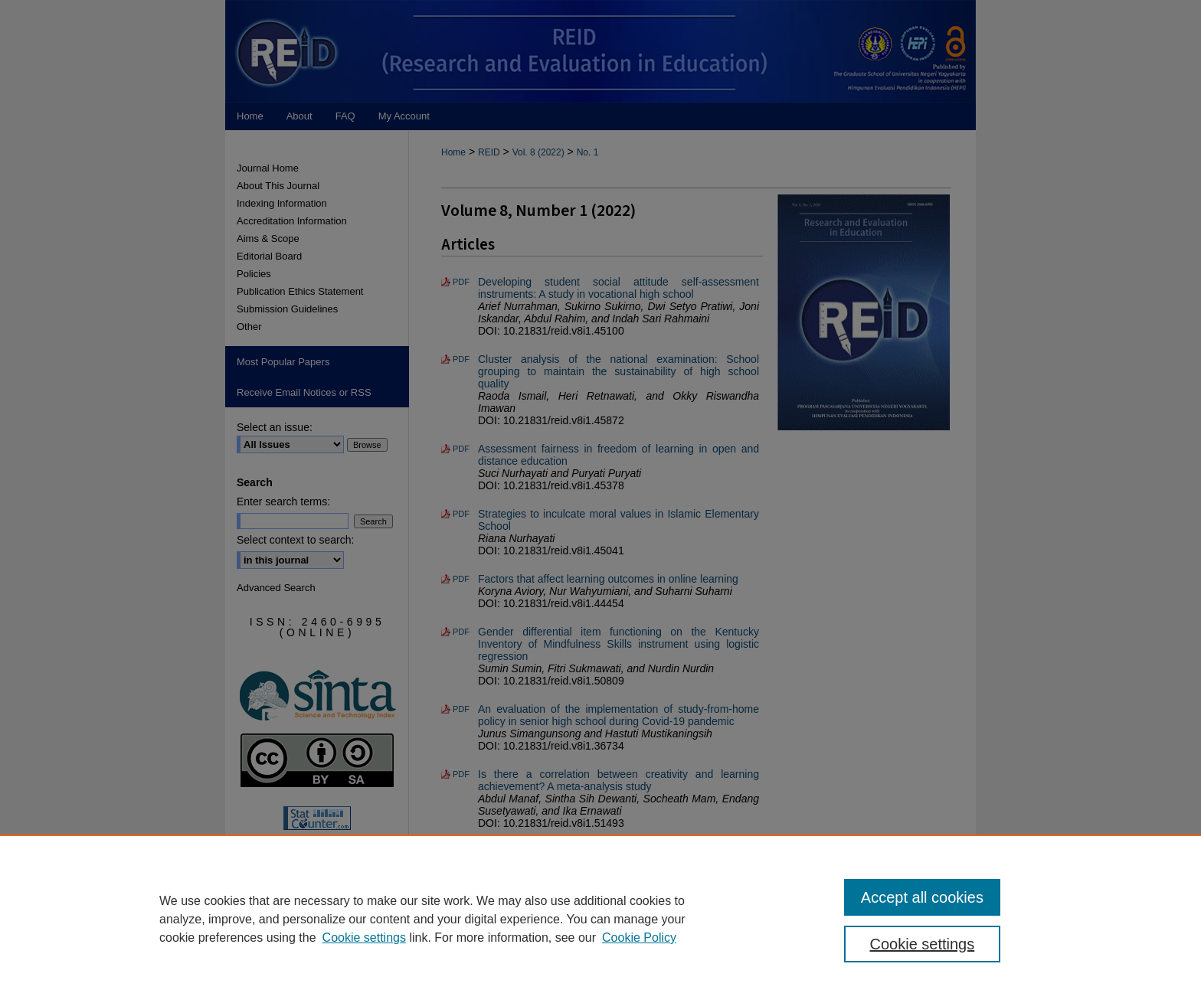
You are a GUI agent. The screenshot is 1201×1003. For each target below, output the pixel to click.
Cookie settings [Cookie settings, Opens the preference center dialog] (922, 944)
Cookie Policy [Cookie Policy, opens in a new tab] (639, 937)
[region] (600, 919)
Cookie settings (364, 937)
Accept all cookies (922, 897)
